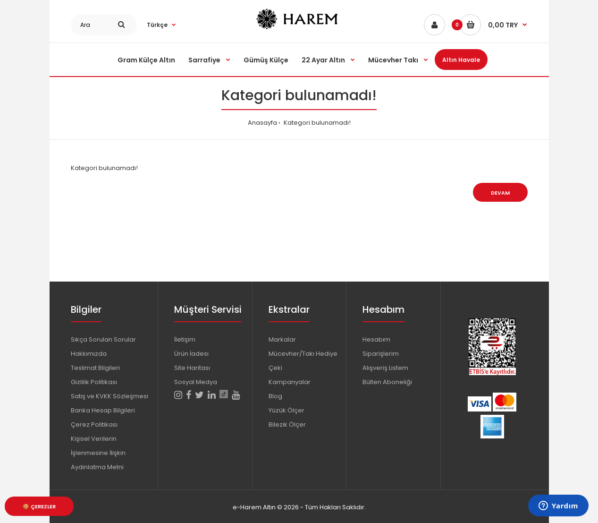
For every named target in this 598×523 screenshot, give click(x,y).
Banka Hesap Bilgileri (103, 410)
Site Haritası (192, 367)
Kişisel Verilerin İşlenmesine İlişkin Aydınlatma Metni (98, 453)
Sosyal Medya (195, 381)
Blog (275, 396)
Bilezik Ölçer (287, 424)
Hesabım (376, 339)
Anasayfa (262, 122)
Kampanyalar (290, 381)
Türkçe (157, 25)
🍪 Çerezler (39, 506)
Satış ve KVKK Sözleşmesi (109, 396)
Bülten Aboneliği (387, 381)
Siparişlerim (380, 353)
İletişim (184, 339)
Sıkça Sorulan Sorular (103, 339)
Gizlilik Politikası (94, 381)
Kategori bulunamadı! (316, 122)
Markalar (282, 339)
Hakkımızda (89, 353)
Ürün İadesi (191, 353)
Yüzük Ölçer (286, 410)
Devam (500, 193)
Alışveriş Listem (385, 367)
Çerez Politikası (94, 424)
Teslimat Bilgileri (95, 367)
